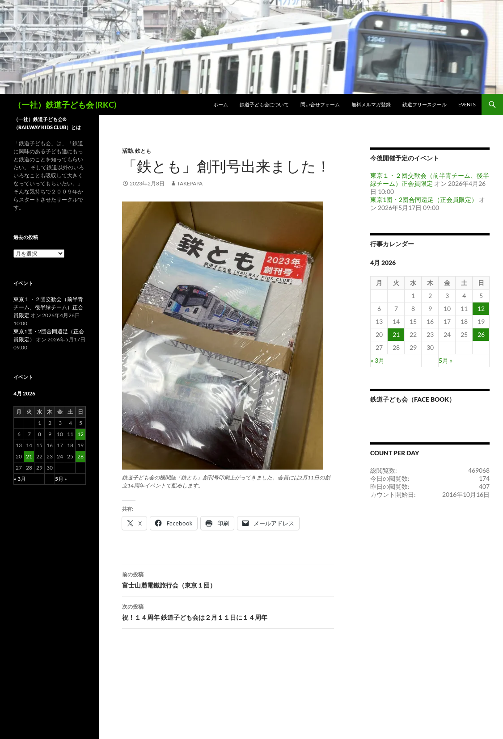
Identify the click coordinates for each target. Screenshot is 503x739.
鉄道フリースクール (424, 104)
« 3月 (378, 360)
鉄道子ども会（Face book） (412, 399)
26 (481, 334)
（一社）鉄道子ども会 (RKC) (64, 104)
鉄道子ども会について (264, 104)
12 (481, 308)
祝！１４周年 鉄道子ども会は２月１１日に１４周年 (228, 611)
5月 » (445, 360)
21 (396, 334)
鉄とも (143, 150)
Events (467, 104)
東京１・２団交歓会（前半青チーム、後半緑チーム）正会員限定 (429, 179)
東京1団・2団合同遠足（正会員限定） (424, 199)
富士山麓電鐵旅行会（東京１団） (228, 579)
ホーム (220, 104)
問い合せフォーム (320, 104)
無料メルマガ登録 (371, 104)
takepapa (190, 183)
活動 (127, 150)
